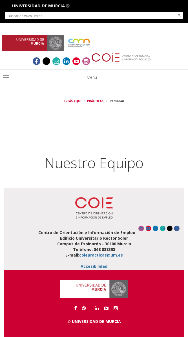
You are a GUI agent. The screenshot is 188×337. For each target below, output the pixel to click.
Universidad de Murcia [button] (41, 5)
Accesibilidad (94, 266)
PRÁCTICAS (95, 101)
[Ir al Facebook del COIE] (36, 61)
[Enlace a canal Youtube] (76, 61)
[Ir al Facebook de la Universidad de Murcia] (75, 308)
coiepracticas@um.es (101, 255)
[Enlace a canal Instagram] (86, 61)
